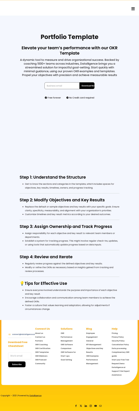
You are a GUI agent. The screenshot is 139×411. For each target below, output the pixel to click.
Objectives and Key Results (94, 350)
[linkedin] (86, 406)
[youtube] (95, 406)
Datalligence (36, 395)
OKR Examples (92, 356)
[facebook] (76, 406)
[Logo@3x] (18, 7)
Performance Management (92, 362)
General (89, 341)
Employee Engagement (92, 335)
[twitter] (81, 406)
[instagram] (91, 406)
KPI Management (93, 344)
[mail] (100, 406)
